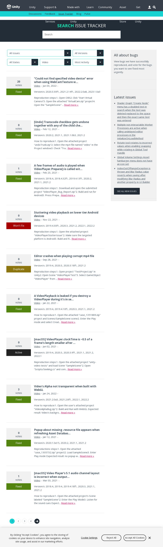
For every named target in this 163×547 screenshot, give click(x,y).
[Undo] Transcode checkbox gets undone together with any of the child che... (61, 123)
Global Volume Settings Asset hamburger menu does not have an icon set (134, 161)
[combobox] (81, 34)
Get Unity (138, 8)
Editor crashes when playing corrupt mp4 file (64, 256)
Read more (70, 104)
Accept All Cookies (135, 537)
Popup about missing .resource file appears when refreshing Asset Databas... (67, 431)
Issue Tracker (65, 13)
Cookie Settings (89, 537)
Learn (90, 7)
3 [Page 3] (24, 521)
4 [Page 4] (30, 521)
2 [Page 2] (18, 521)
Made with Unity (73, 8)
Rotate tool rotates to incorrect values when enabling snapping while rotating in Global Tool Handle (134, 148)
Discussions (35, 13)
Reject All (111, 537)
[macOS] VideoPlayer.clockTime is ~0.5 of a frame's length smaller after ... (63, 341)
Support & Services (50, 8)
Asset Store (123, 8)
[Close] (150, 537)
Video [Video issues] (37, 85)
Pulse (87, 13)
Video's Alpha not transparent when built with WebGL (65, 388)
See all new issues (127, 191)
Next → (36, 521)
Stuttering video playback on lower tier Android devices (66, 214)
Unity (32, 7)
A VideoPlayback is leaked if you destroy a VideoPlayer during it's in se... (62, 297)
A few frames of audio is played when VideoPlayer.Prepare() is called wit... (59, 167)
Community (105, 7)
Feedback (50, 13)
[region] (81, 537)
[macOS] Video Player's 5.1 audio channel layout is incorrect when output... (66, 474)
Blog (78, 13)
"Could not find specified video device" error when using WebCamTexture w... (63, 80)
